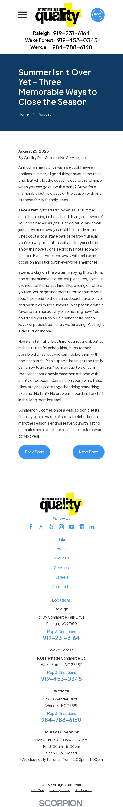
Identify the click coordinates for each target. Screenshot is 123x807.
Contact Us (61, 586)
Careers (61, 577)
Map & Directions (61, 631)
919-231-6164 (71, 33)
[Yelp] (51, 526)
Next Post (88, 451)
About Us (61, 558)
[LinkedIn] (91, 526)
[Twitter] (41, 526)
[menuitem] (37, 790)
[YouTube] (71, 526)
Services (61, 567)
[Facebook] (30, 526)
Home (61, 548)
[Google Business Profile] (81, 526)
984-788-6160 (72, 47)
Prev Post (34, 451)
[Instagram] (61, 526)
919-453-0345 (77, 40)
